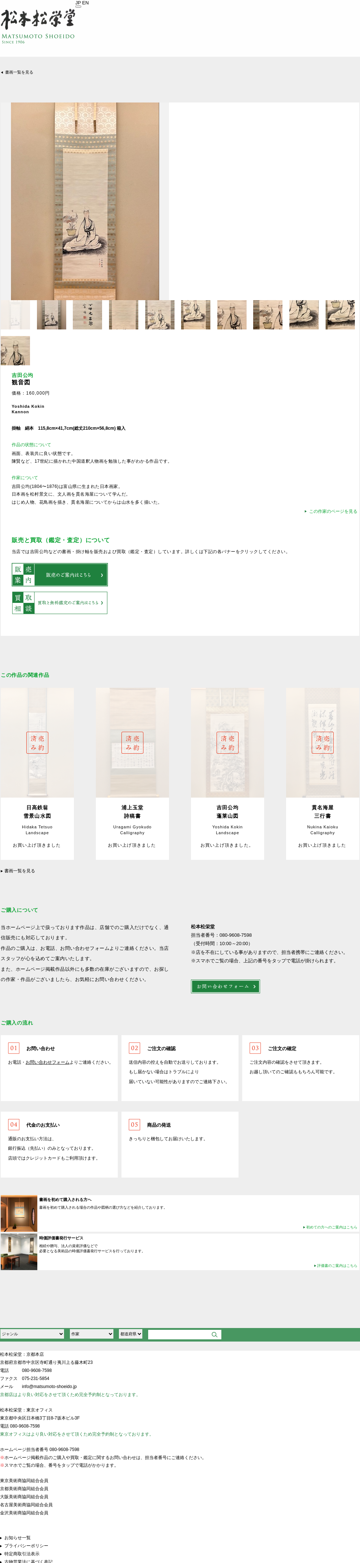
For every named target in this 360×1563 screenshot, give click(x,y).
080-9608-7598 (37, 1370)
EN (85, 2)
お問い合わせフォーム (48, 1062)
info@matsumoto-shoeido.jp (49, 1386)
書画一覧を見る (19, 72)
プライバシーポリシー (26, 1545)
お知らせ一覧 (17, 1537)
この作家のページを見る (333, 511)
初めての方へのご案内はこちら (331, 1227)
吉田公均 (22, 375)
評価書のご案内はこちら (337, 1266)
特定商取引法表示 (22, 1553)
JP (78, 2)
